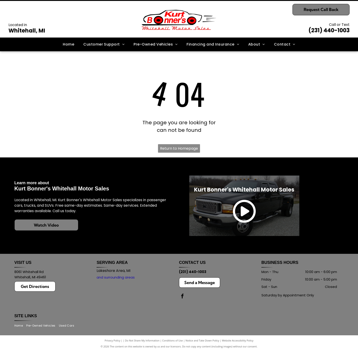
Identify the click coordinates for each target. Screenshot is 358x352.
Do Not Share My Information (142, 340)
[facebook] (182, 297)
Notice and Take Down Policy (202, 340)
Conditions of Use (172, 340)
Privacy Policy (112, 340)
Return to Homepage (179, 148)
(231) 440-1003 (329, 30)
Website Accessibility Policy (237, 340)
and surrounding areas (116, 277)
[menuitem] (68, 44)
